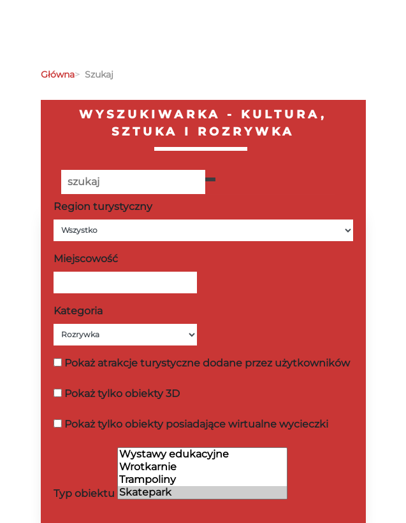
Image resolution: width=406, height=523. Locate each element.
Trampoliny (202, 479)
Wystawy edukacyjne (202, 454)
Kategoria (78, 311)
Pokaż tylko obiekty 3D (122, 393)
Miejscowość (86, 259)
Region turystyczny (103, 206)
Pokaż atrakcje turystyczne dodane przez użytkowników (207, 363)
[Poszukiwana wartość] (133, 182)
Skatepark (202, 492)
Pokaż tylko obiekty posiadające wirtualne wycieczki (196, 424)
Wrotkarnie (202, 467)
